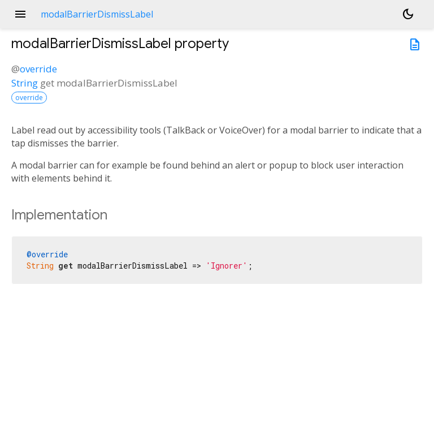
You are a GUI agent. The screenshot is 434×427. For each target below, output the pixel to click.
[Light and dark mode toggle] (408, 14)
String (24, 82)
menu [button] (20, 14)
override (38, 68)
